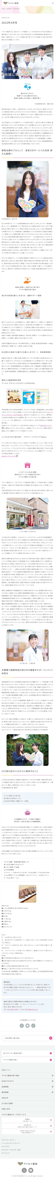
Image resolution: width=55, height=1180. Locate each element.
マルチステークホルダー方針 (11, 1150)
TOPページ (6, 1070)
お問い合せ (6, 1109)
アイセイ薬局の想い (10, 1060)
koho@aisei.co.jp (31, 1009)
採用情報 (5, 1092)
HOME (3, 8)
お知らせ (5, 1098)
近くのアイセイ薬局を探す (12, 1053)
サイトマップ (6, 1153)
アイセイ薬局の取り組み (10, 1075)
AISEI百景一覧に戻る (12, 1038)
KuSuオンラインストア (9, 456)
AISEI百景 (8, 8)
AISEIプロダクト (8, 1081)
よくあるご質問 (7, 1103)
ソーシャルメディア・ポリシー (11, 1143)
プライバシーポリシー (9, 1140)
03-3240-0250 (12, 1009)
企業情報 (5, 1087)
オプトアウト (6, 1146)
